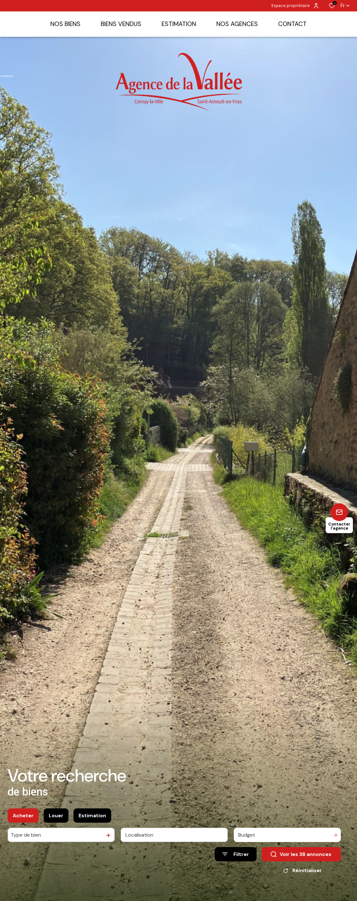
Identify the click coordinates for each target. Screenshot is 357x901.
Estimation (92, 818)
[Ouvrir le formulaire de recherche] (236, 857)
